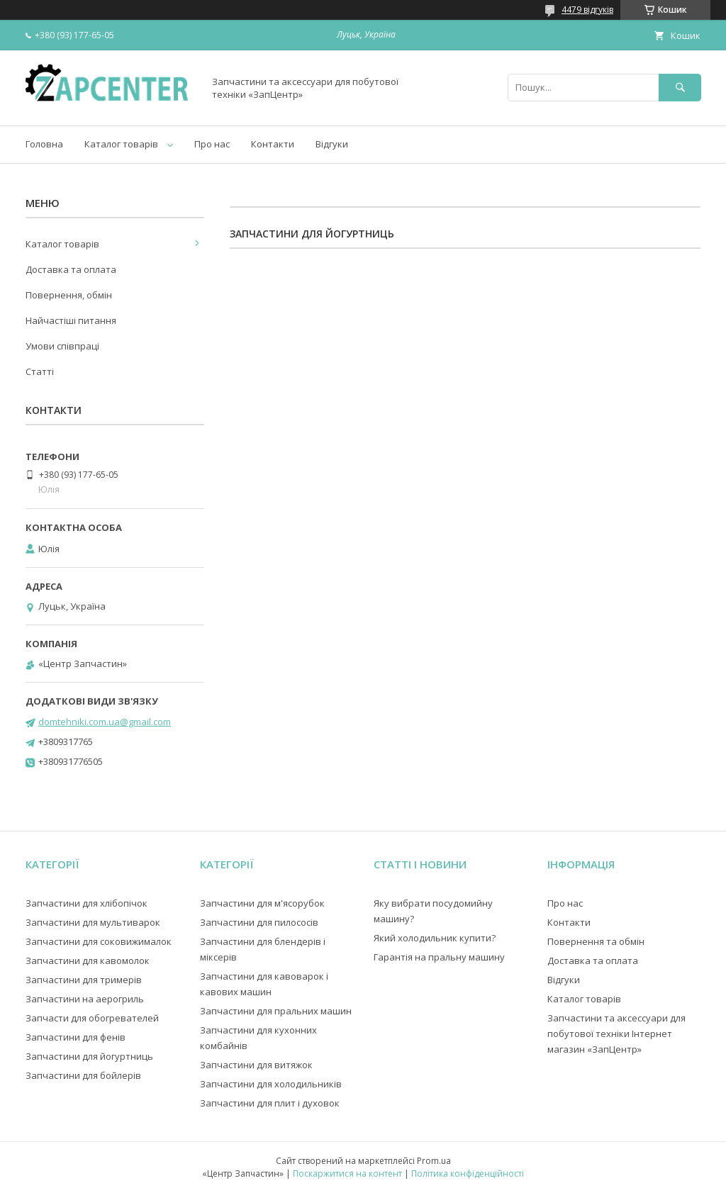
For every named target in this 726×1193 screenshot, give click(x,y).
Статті (40, 371)
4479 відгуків (587, 10)
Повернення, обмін (69, 295)
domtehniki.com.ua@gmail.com (104, 721)
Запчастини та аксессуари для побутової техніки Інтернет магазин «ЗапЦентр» (616, 1033)
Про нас (212, 144)
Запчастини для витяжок (256, 1064)
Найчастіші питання (71, 320)
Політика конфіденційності (467, 1173)
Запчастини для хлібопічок (86, 903)
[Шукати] (680, 87)
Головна (44, 144)
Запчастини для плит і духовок (270, 1103)
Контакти (272, 144)
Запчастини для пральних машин (276, 1010)
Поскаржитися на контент (347, 1173)
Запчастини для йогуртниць (89, 1056)
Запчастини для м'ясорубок (262, 903)
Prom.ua (434, 1161)
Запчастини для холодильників (271, 1083)
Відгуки (331, 144)
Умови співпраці (62, 346)
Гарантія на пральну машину (439, 957)
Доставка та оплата (71, 269)
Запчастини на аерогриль (85, 998)
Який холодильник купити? (435, 937)
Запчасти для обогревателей (92, 1018)
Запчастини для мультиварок (93, 922)
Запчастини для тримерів (84, 979)
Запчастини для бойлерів (83, 1075)
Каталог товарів (121, 144)
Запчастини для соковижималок (99, 941)
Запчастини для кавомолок (88, 960)
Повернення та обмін (595, 941)
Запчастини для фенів (75, 1037)
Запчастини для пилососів (259, 922)
